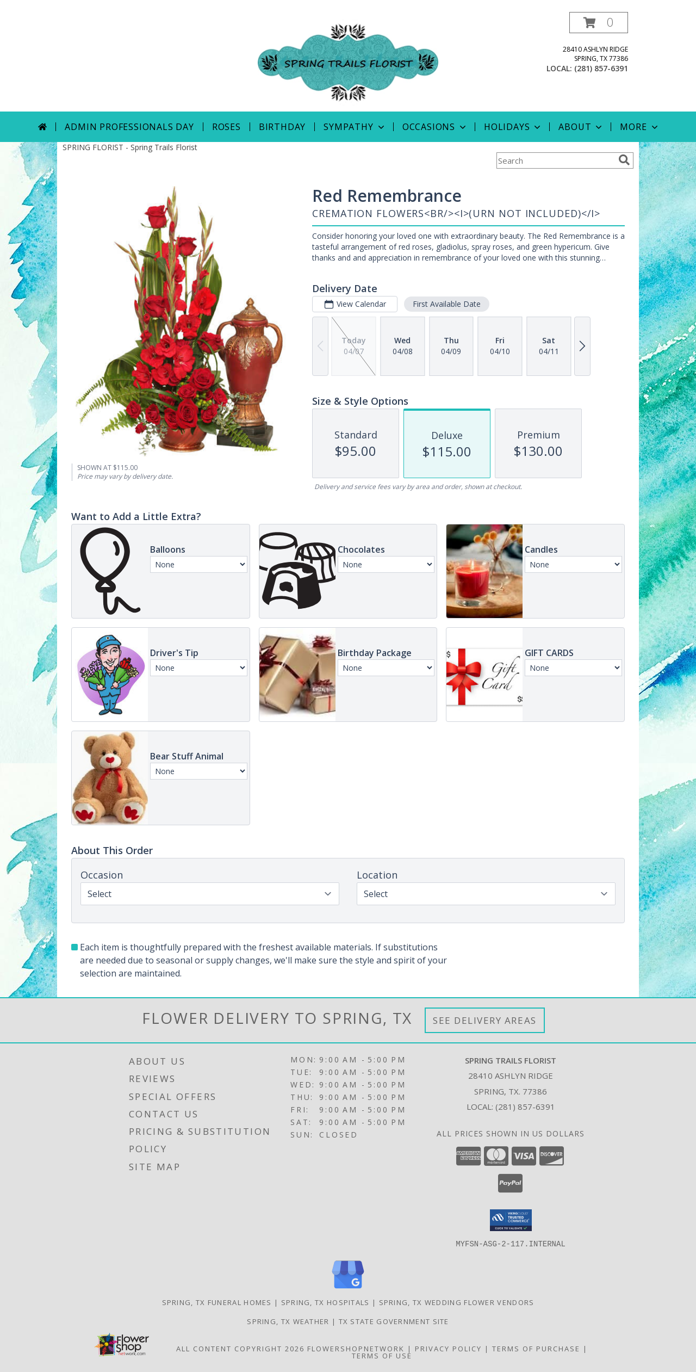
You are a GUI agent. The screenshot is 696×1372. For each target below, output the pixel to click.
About (581, 127)
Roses (226, 127)
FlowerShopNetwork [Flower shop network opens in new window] (356, 1348)
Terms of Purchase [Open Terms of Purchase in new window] (536, 1348)
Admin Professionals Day (129, 127)
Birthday (282, 127)
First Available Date (447, 304)
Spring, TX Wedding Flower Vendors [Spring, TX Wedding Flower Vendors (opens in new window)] (457, 1302)
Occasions (435, 127)
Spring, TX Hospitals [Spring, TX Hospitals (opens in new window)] (325, 1302)
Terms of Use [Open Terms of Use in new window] (382, 1355)
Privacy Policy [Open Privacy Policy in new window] (448, 1348)
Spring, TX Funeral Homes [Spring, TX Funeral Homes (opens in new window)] (217, 1302)
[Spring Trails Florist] (348, 62)
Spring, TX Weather (288, 1321)
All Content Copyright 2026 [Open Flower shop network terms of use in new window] (240, 1348)
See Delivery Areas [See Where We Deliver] (485, 1020)
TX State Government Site (394, 1321)
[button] (598, 22)
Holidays (513, 127)
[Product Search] (555, 160)
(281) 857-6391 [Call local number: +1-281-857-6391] (601, 68)
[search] (624, 160)
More (640, 127)
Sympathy (355, 127)
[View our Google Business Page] (348, 1288)
